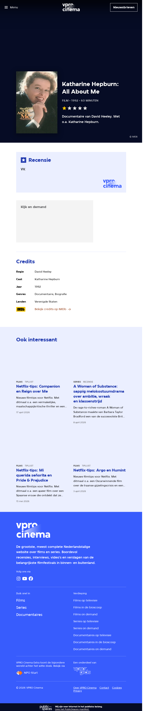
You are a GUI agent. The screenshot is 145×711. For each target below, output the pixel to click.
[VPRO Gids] (82, 671)
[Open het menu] (11, 7)
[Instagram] (18, 578)
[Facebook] (30, 578)
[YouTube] (24, 578)
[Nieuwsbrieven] (123, 7)
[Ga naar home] (71, 7)
